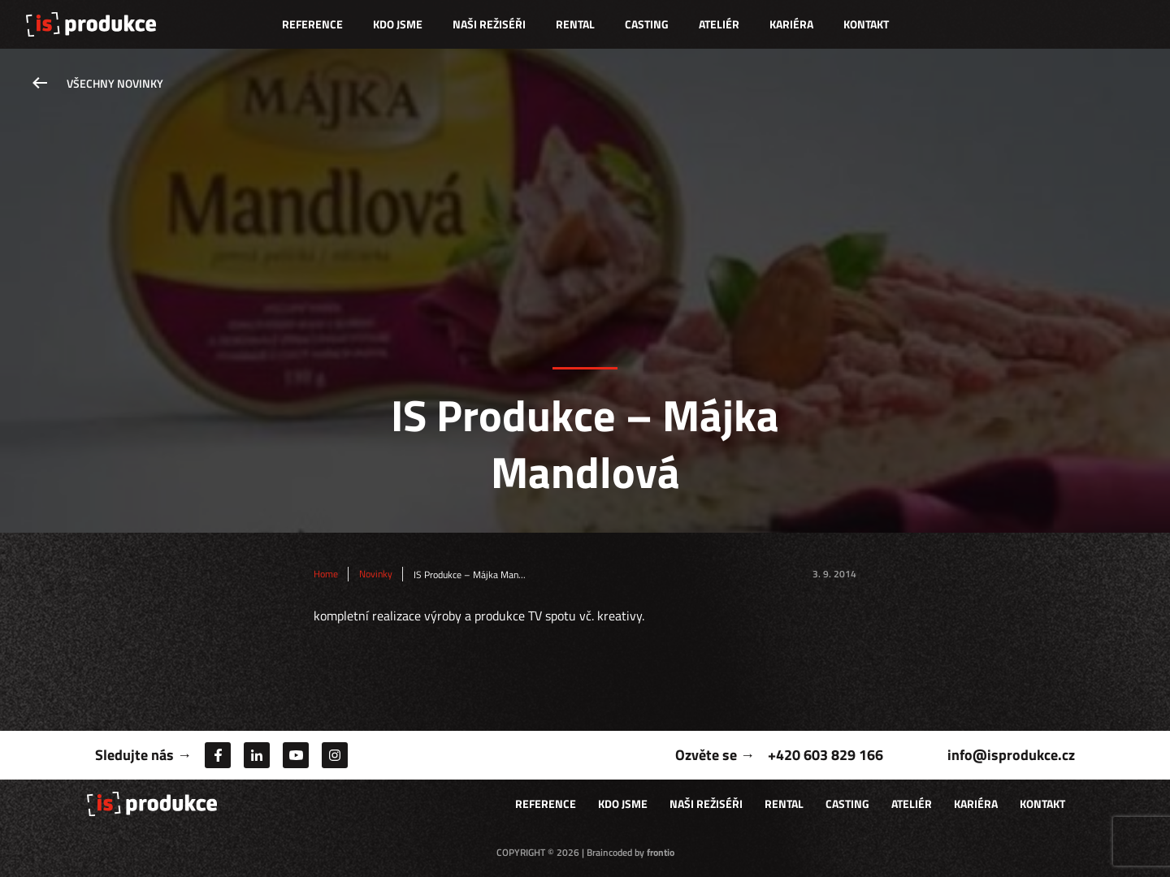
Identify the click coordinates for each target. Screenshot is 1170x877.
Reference (312, 23)
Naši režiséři (489, 23)
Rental (575, 23)
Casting (647, 23)
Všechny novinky (115, 83)
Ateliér (719, 23)
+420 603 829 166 (825, 755)
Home (326, 574)
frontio (660, 852)
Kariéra (791, 23)
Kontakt (866, 23)
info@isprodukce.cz (1011, 755)
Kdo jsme (397, 23)
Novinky (375, 574)
